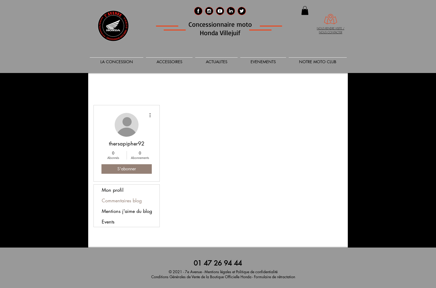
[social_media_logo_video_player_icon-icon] (220, 11)
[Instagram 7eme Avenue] (209, 11)
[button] (305, 10)
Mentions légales (217, 271)
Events (108, 221)
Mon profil (112, 190)
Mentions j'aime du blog (127, 211)
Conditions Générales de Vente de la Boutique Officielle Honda (201, 276)
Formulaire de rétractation (274, 276)
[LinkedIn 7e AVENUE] (231, 11)
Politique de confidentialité (257, 271)
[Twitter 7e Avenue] (242, 11)
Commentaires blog (122, 200)
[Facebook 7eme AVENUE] (198, 11)
